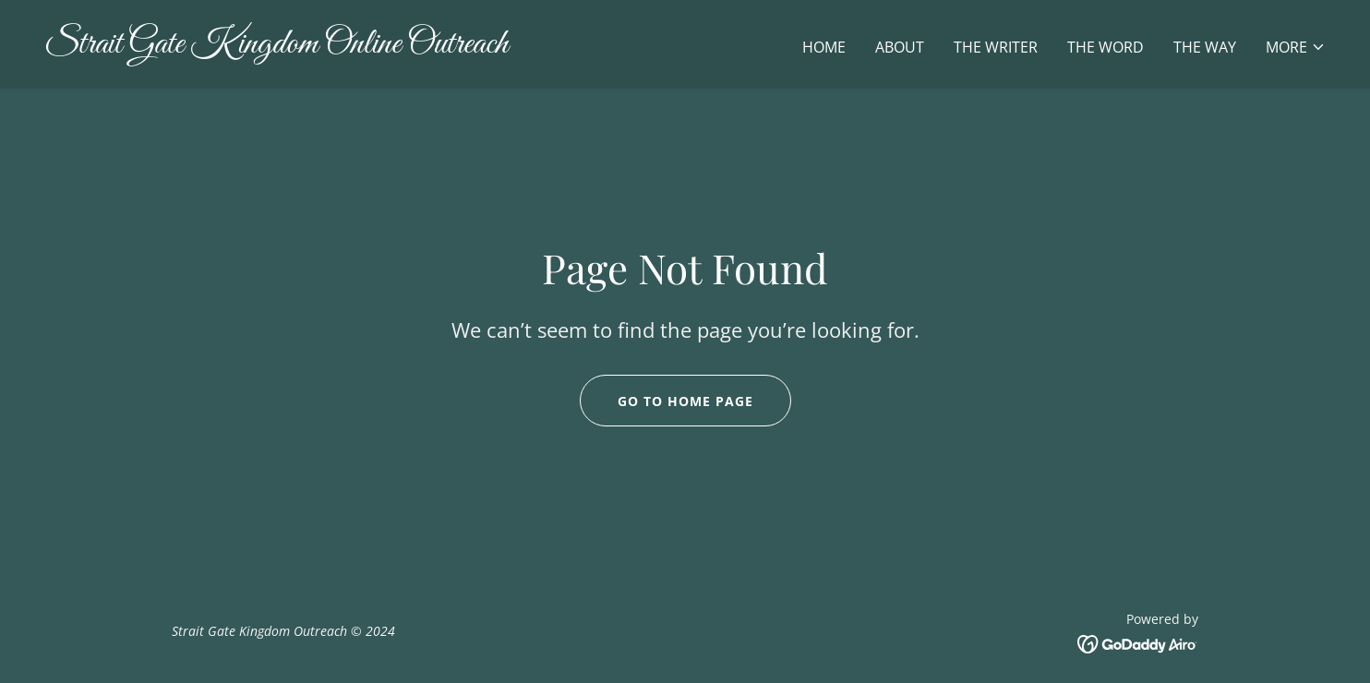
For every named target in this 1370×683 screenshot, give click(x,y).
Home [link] (824, 47)
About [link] (899, 47)
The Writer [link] (996, 47)
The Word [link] (1105, 47)
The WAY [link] (1204, 47)
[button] (1296, 47)
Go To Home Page (685, 401)
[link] (357, 47)
